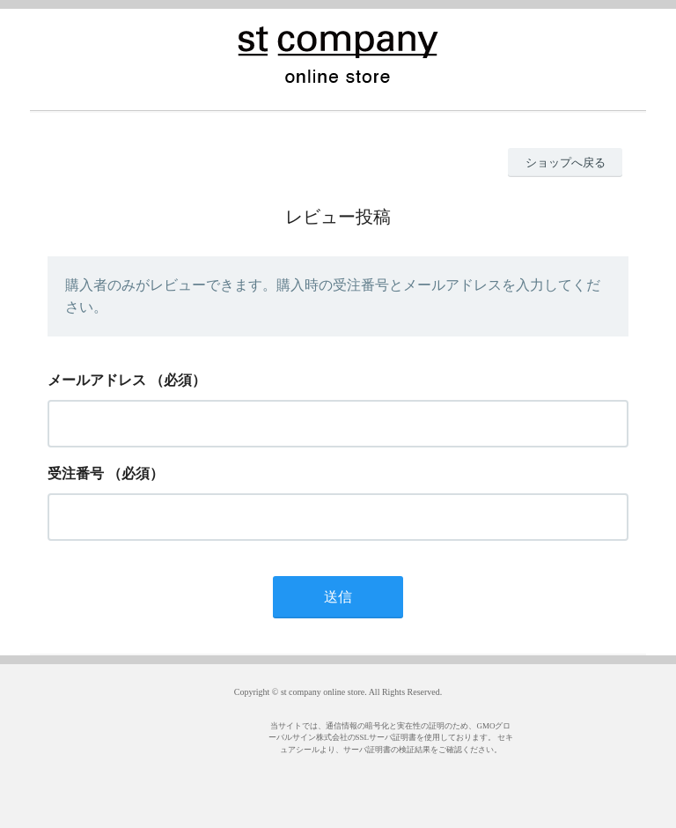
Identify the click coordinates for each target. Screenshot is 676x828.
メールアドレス (97, 380)
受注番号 (76, 473)
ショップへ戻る (565, 162)
